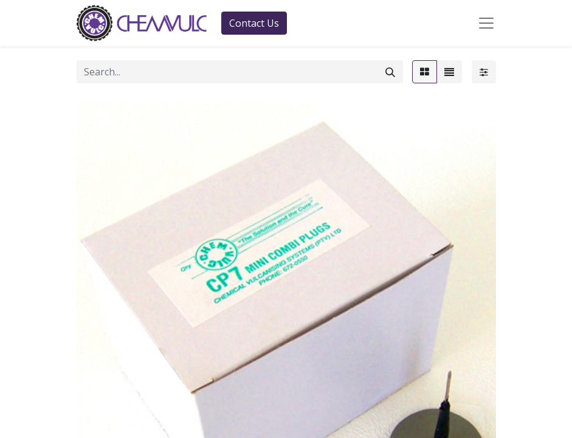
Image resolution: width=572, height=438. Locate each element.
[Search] (390, 71)
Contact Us (254, 23)
